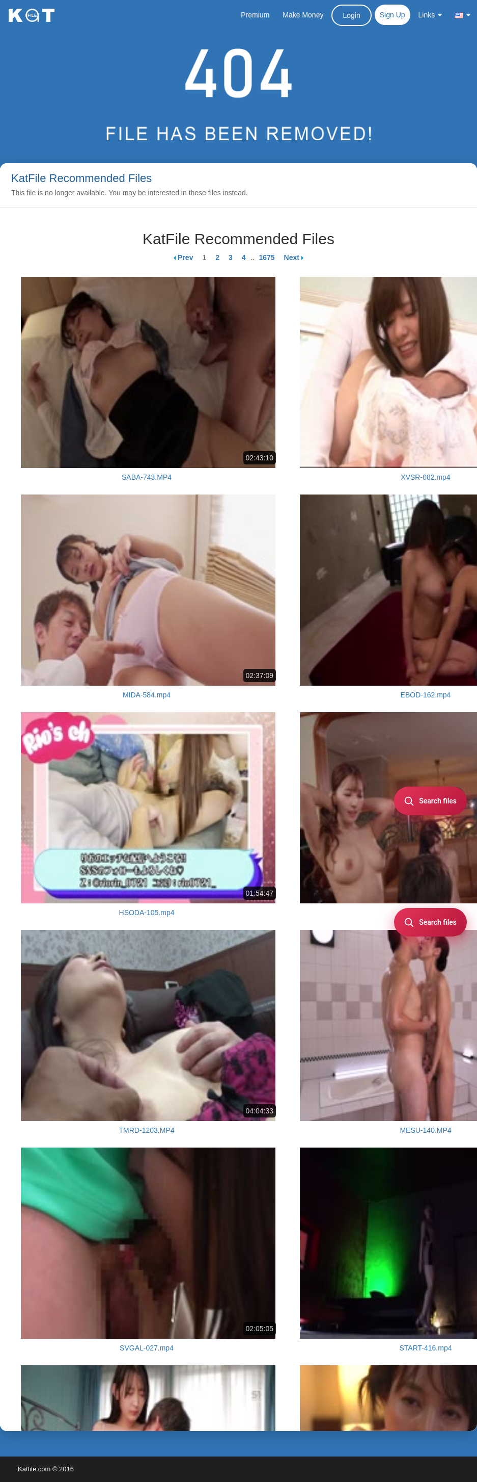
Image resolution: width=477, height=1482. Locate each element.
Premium (255, 15)
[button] (462, 15)
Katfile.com (34, 1469)
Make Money (303, 15)
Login (351, 15)
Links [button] (430, 15)
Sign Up (392, 15)
